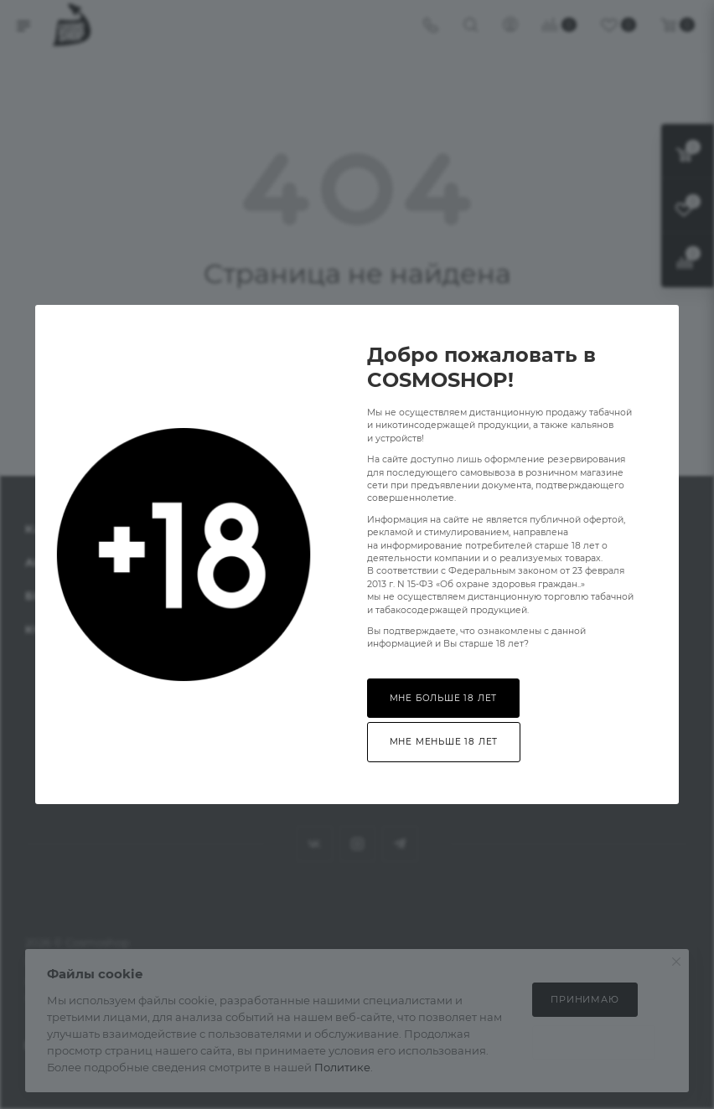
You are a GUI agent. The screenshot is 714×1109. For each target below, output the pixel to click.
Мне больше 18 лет (444, 698)
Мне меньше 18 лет (444, 741)
